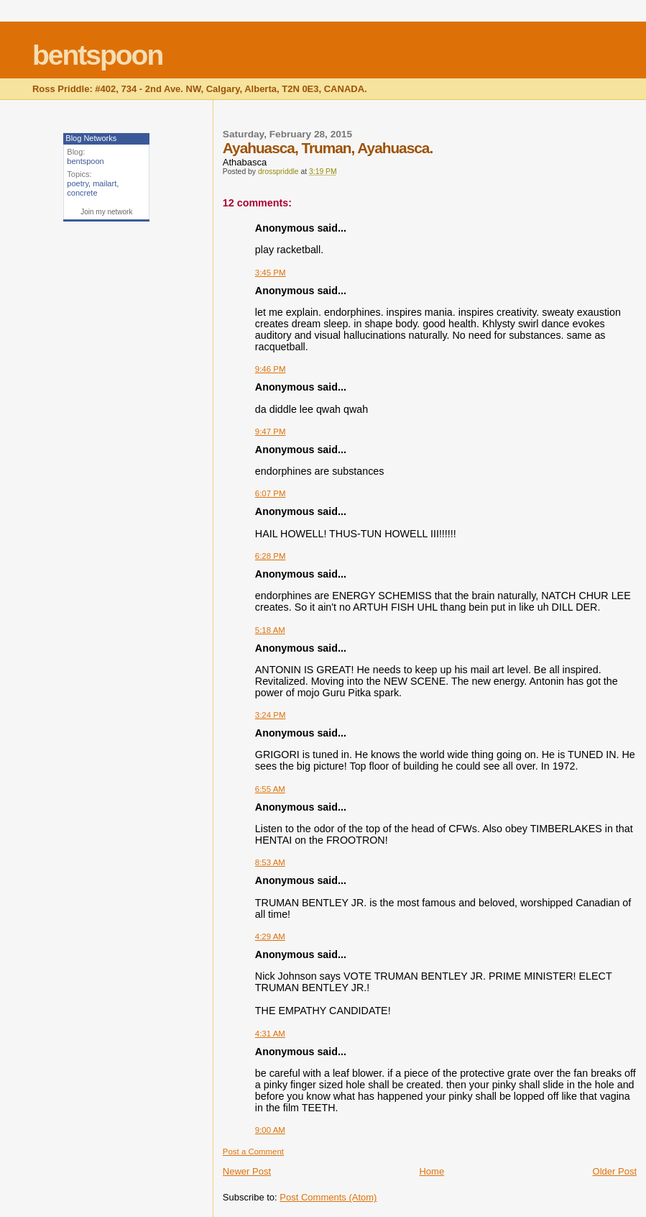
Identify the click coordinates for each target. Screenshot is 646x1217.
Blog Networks (90, 138)
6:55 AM (270, 789)
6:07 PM (270, 493)
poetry (77, 183)
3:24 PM (270, 715)
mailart (104, 183)
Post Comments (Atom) (328, 1197)
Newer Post (247, 1171)
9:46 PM (270, 369)
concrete (82, 192)
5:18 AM (270, 630)
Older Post (615, 1171)
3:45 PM (270, 272)
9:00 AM (270, 1130)
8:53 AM (270, 862)
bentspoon (97, 55)
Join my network (106, 212)
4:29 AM (270, 936)
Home (431, 1171)
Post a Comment (253, 1151)
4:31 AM (270, 1033)
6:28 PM (270, 556)
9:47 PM (270, 431)
